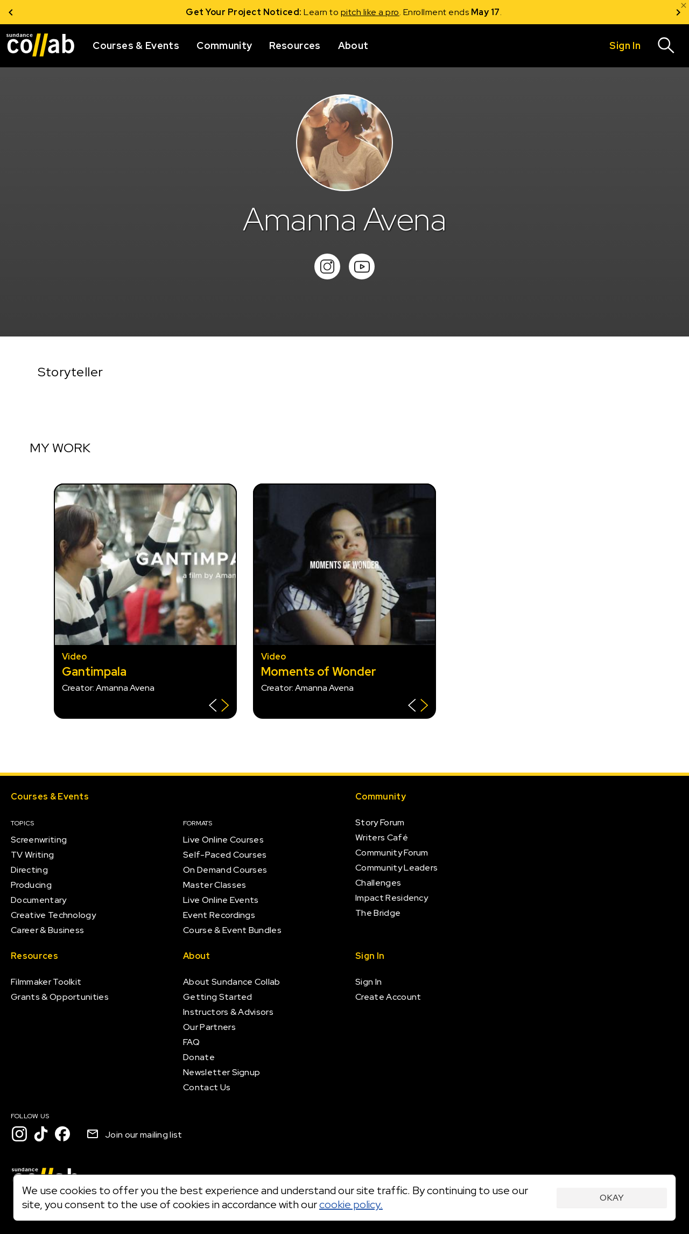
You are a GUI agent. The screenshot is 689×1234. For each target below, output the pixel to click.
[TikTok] (41, 1133)
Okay (612, 1197)
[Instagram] (19, 1133)
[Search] (666, 45)
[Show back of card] (219, 706)
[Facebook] (62, 1133)
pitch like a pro (370, 12)
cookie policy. (351, 1204)
